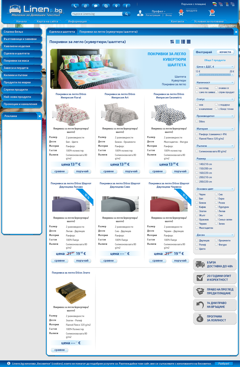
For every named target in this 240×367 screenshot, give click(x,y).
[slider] (197, 74)
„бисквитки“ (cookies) (49, 363)
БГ (214, 4)
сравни (60, 171)
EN (220, 4)
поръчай (82, 171)
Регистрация (153, 15)
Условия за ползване (209, 21)
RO (226, 4)
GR (232, 4)
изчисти (225, 51)
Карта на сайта (47, 21)
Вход (169, 15)
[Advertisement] (21, 177)
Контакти (177, 21)
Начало (21, 21)
